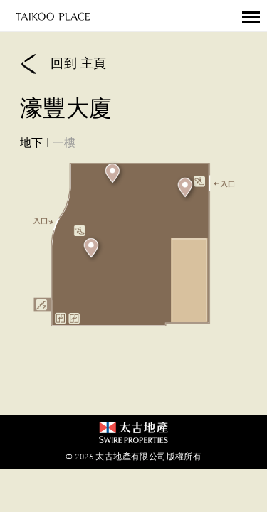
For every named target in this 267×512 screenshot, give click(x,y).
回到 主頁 (63, 64)
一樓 (64, 142)
